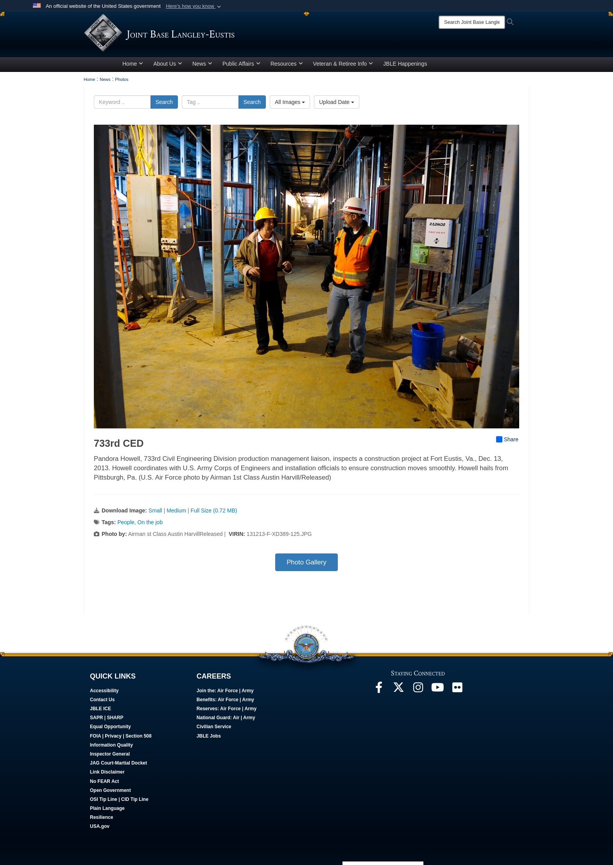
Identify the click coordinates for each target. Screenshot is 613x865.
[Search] (472, 22)
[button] (194, 6)
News (202, 64)
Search (164, 102)
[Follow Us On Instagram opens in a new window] (418, 689)
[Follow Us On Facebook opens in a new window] (379, 689)
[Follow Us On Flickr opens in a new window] (457, 689)
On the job (150, 522)
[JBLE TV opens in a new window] (437, 689)
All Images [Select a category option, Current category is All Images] (290, 102)
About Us (167, 64)
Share (507, 439)
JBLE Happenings (405, 64)
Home (132, 64)
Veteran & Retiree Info (343, 64)
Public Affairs (241, 64)
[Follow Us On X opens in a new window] (398, 689)
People (125, 522)
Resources (287, 64)
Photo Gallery (306, 562)
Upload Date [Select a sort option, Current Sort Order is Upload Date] (336, 102)
